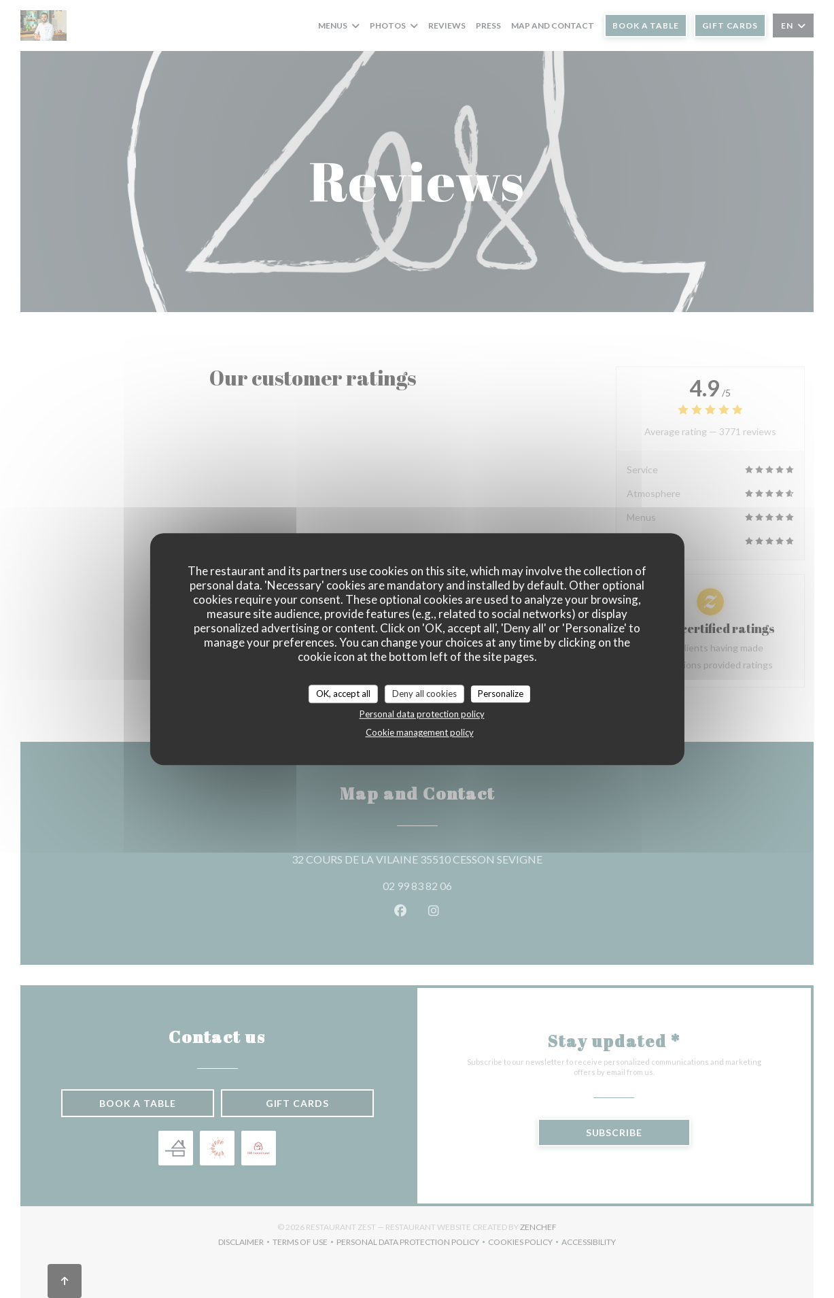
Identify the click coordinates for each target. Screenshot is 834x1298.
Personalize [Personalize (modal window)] (500, 693)
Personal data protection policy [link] (422, 713)
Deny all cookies (424, 693)
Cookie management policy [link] (420, 732)
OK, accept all (343, 693)
